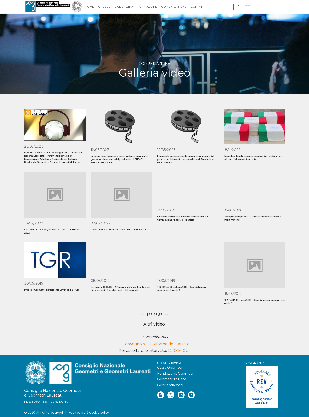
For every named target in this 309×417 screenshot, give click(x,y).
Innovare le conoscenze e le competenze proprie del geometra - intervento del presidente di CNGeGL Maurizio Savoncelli (119, 159)
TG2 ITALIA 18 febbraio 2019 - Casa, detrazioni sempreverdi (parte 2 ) (181, 289)
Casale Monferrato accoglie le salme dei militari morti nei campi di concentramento (253, 158)
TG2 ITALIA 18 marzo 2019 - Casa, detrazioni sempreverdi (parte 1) (254, 302)
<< (143, 315)
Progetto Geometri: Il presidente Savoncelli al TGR (51, 289)
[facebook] (160, 394)
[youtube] (191, 394)
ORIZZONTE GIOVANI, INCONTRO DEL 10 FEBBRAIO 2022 (52, 231)
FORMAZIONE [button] (147, 6)
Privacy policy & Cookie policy (87, 412)
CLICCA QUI (179, 350)
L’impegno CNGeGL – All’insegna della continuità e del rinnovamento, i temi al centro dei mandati (120, 289)
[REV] (265, 384)
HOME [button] (89, 6)
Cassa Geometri (170, 367)
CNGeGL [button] (104, 6)
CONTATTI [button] (197, 6)
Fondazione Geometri (175, 373)
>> (166, 315)
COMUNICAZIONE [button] (173, 6)
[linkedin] (181, 394)
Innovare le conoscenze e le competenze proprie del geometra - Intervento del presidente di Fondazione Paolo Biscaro (185, 159)
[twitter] (170, 394)
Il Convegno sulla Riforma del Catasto (154, 344)
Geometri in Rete (171, 379)
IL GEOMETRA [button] (123, 6)
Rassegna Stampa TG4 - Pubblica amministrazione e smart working (252, 218)
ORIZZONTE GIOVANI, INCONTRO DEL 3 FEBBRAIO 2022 (121, 229)
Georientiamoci (170, 385)
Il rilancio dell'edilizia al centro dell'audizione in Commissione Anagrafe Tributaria (183, 218)
